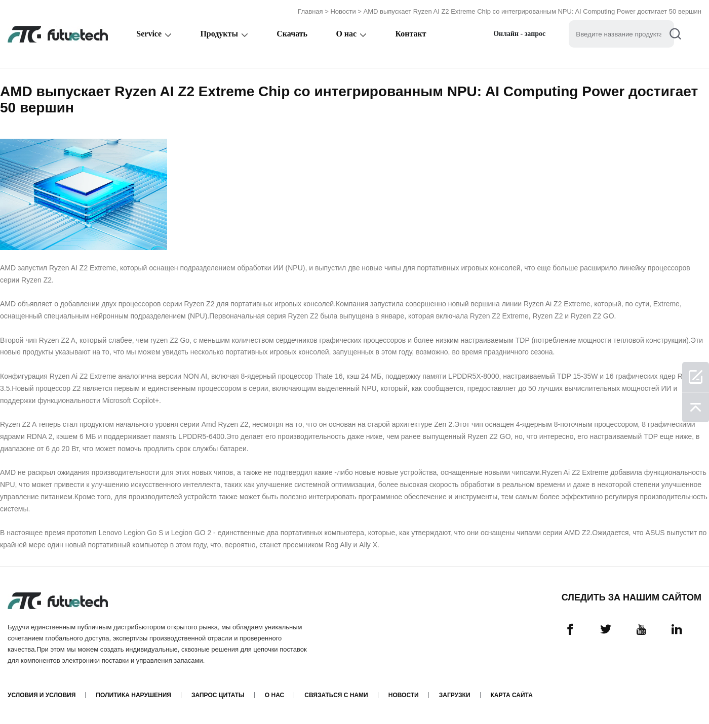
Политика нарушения (133, 695)
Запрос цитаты (218, 695)
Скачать (292, 33)
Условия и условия (41, 695)
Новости (343, 11)
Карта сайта (512, 695)
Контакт (410, 33)
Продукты (219, 33)
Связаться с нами (336, 695)
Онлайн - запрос (519, 33)
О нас (346, 33)
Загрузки (454, 695)
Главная (310, 11)
